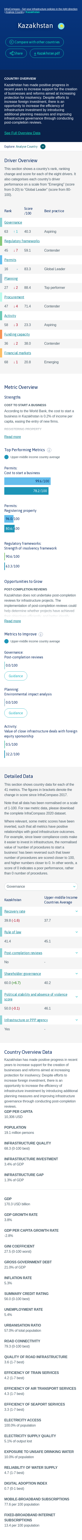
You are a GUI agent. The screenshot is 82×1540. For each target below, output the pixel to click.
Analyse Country (15, 12)
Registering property (20, 510)
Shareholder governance (22, 974)
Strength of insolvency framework (30, 548)
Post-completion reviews (23, 657)
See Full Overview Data (22, 133)
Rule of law (12, 932)
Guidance (16, 676)
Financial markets (17, 353)
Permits (10, 260)
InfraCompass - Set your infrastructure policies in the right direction (40, 9)
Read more (12, 437)
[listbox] (41, 886)
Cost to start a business (22, 473)
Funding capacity (17, 334)
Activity (10, 316)
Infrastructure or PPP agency (26, 1020)
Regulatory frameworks (22, 241)
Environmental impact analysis (28, 694)
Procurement (14, 297)
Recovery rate (14, 911)
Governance (13, 222)
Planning (11, 278)
